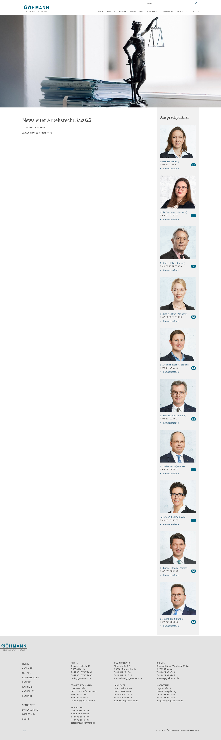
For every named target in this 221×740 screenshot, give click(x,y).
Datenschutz (30, 709)
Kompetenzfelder (171, 168)
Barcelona (77, 707)
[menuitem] (196, 3)
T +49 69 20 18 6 (168, 164)
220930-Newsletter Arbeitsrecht (37, 133)
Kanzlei (151, 12)
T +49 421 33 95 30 (169, 215)
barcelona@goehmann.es (83, 723)
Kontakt (194, 12)
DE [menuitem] (195, 3)
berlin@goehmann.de (81, 678)
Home (100, 12)
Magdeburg (163, 685)
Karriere (166, 12)
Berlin (74, 663)
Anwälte (111, 12)
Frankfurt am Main (81, 685)
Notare (122, 12)
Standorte (28, 705)
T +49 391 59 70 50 (169, 469)
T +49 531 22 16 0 (168, 418)
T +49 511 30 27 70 (169, 368)
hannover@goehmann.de (126, 700)
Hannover (119, 685)
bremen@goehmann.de (168, 678)
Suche (26, 719)
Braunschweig (122, 663)
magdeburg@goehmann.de (170, 700)
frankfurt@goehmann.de (83, 700)
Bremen (161, 663)
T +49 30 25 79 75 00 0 (171, 266)
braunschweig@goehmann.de (128, 678)
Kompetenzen (136, 12)
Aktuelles (182, 12)
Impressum (28, 714)
